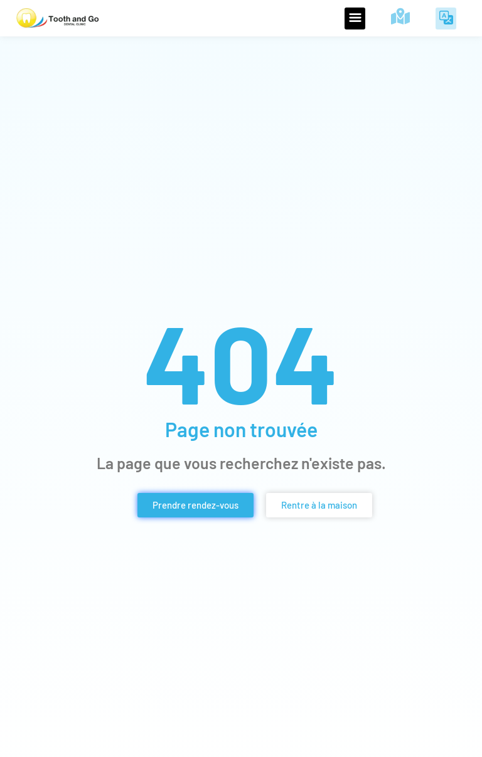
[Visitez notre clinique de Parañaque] (400, 16)
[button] (355, 18)
